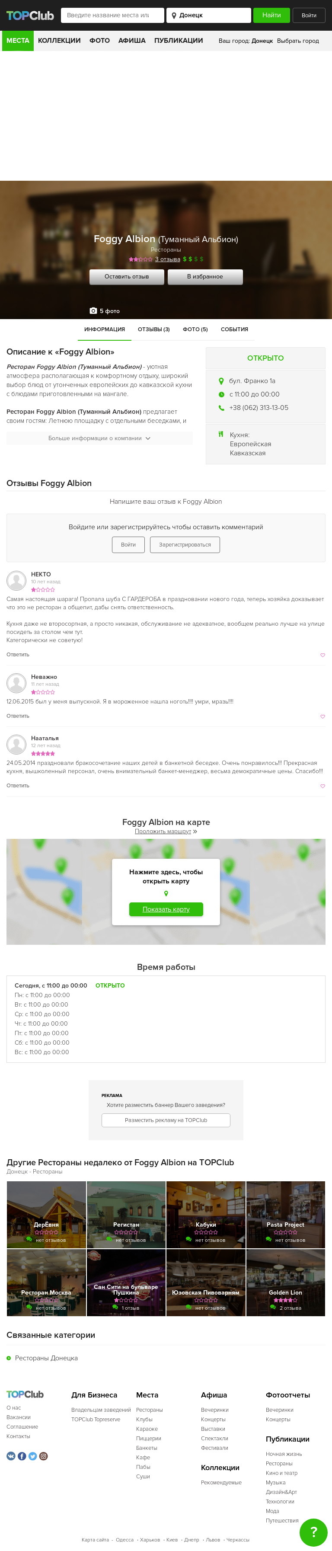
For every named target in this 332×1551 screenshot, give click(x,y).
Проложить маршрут (166, 831)
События (234, 329)
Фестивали (214, 1448)
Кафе (143, 1457)
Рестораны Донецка (46, 1358)
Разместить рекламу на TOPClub (166, 1120)
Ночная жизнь (284, 1454)
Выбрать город (298, 41)
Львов (213, 1540)
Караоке (147, 1429)
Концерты (213, 1419)
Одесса (125, 1540)
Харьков (150, 1540)
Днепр (191, 1540)
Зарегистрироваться (185, 544)
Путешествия (282, 1520)
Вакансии (18, 1417)
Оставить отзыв (127, 276)
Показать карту (166, 909)
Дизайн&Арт (281, 1492)
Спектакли (214, 1438)
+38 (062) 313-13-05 (259, 407)
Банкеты (146, 1448)
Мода (272, 1511)
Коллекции (59, 40)
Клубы (144, 1419)
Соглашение (22, 1426)
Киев (172, 1540)
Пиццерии (148, 1438)
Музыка (276, 1482)
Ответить (17, 655)
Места (17, 40)
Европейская (250, 444)
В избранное (205, 276)
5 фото (110, 311)
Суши (143, 1476)
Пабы (143, 1467)
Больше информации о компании (99, 438)
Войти (309, 15)
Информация (104, 329)
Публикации (178, 40)
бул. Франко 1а (252, 381)
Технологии (280, 1501)
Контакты (18, 1436)
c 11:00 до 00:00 (255, 394)
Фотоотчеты (288, 1395)
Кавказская (248, 453)
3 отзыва (167, 259)
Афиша (132, 40)
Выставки (213, 1429)
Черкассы (238, 1540)
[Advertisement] (166, 115)
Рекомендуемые (221, 1482)
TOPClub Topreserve (95, 1419)
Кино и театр (281, 1473)
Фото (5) (195, 329)
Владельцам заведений (101, 1410)
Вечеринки (215, 1410)
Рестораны (166, 249)
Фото (99, 40)
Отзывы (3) (154, 329)
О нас (13, 1407)
